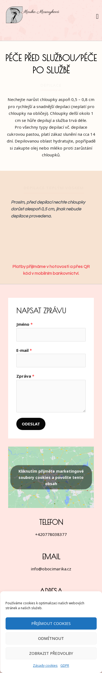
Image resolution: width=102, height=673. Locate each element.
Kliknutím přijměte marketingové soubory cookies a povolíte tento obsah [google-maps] (51, 477)
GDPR (64, 665)
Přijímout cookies (51, 623)
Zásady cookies (45, 665)
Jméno (24, 324)
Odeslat (31, 423)
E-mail (24, 350)
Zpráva (25, 376)
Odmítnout (51, 638)
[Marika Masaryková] (33, 16)
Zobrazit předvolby (51, 653)
